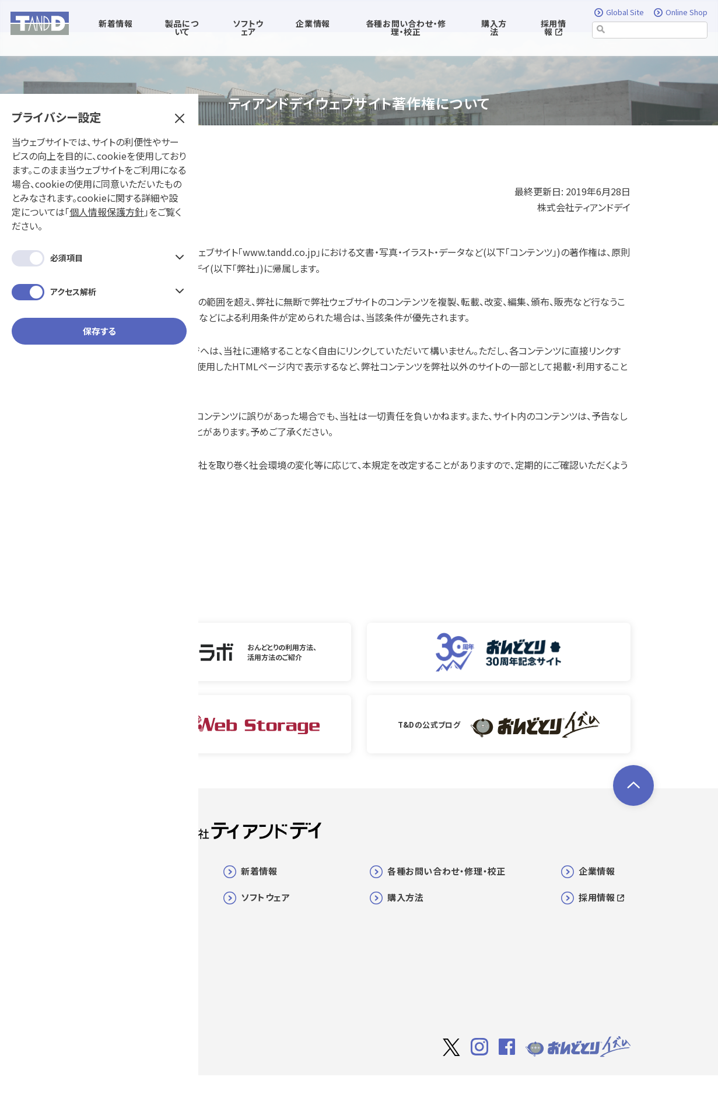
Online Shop (681, 12)
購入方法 (494, 27)
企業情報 (597, 871)
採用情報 (553, 27)
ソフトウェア (265, 897)
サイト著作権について (468, 1093)
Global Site (619, 12)
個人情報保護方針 (106, 185)
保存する (99, 304)
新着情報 (259, 871)
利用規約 (536, 1092)
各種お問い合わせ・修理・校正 (446, 871)
